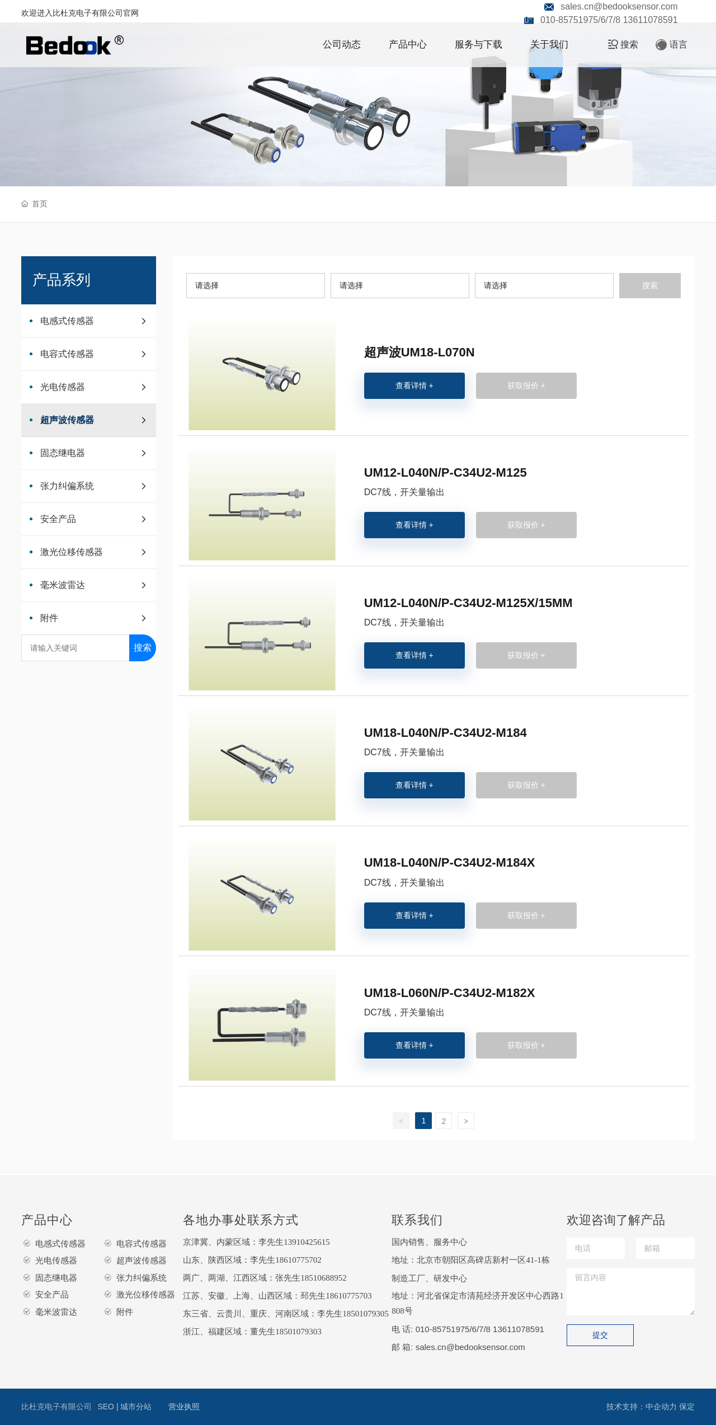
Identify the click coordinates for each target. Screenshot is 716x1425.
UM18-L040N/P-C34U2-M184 (445, 733)
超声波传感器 (141, 1260)
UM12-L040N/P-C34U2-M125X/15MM (468, 603)
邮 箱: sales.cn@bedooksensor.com (458, 1347)
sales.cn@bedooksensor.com (618, 6)
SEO (106, 1406)
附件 (124, 1311)
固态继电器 (56, 1277)
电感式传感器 (60, 1243)
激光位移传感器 (145, 1294)
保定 (687, 1406)
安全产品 (52, 1294)
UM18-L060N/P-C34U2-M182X (449, 993)
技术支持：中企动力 (641, 1406)
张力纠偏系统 (141, 1277)
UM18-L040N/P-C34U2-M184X (449, 862)
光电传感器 (56, 1260)
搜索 (143, 647)
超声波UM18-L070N (419, 352)
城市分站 (136, 1406)
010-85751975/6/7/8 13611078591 (609, 20)
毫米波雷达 (56, 1311)
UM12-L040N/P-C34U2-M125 (445, 472)
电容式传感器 (141, 1243)
